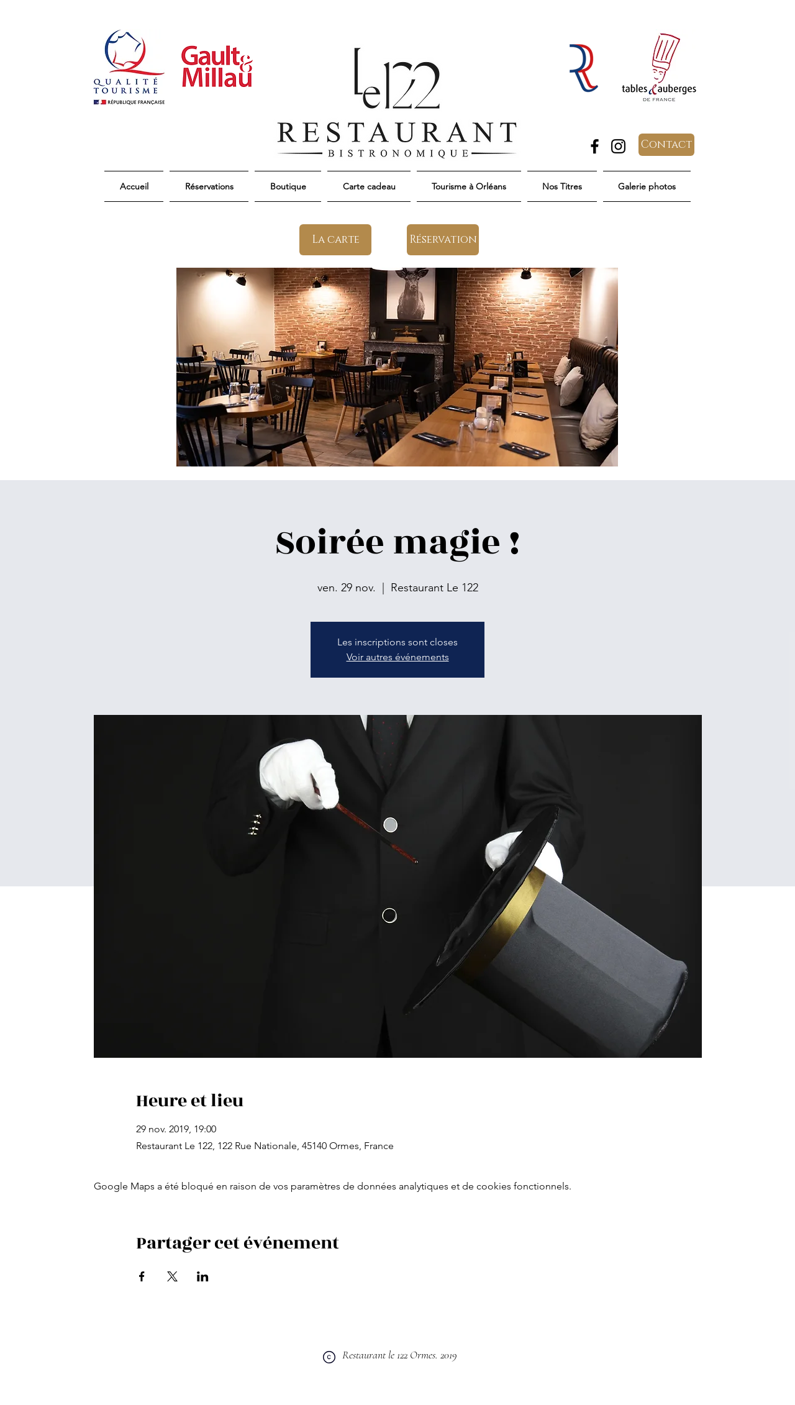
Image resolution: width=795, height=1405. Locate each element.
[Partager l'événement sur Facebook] (142, 1276)
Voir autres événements (398, 657)
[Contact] (666, 145)
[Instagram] (618, 146)
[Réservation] (443, 239)
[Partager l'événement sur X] (172, 1276)
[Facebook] (594, 146)
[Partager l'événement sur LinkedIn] (203, 1276)
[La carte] (335, 239)
